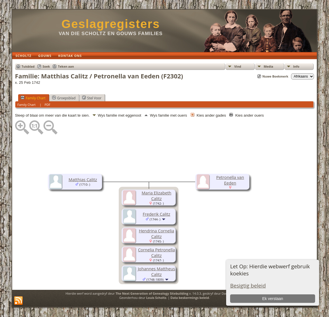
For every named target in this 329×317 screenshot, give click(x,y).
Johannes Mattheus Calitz (156, 271)
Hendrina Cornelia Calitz (156, 233)
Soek (46, 66)
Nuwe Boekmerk (275, 76)
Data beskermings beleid (190, 297)
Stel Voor (91, 97)
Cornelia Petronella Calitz (156, 252)
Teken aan (66, 66)
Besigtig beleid (248, 285)
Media (268, 66)
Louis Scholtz (156, 297)
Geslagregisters (110, 24)
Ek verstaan (272, 298)
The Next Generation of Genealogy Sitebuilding (152, 293)
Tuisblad (28, 66)
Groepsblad (64, 97)
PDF (47, 104)
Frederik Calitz (156, 214)
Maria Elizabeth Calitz (156, 195)
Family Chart (33, 97)
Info (296, 66)
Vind (237, 66)
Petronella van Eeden (230, 180)
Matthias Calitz (83, 179)
